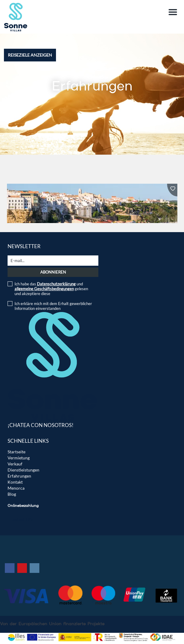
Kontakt (15, 482)
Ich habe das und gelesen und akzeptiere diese (51, 288)
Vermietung (19, 457)
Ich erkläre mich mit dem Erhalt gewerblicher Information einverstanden (53, 306)
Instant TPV (23, 519)
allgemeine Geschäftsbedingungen (44, 288)
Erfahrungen (19, 475)
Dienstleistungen (23, 469)
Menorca (16, 488)
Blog (12, 494)
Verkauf (15, 463)
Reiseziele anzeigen (30, 55)
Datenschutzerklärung (56, 283)
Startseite (16, 451)
